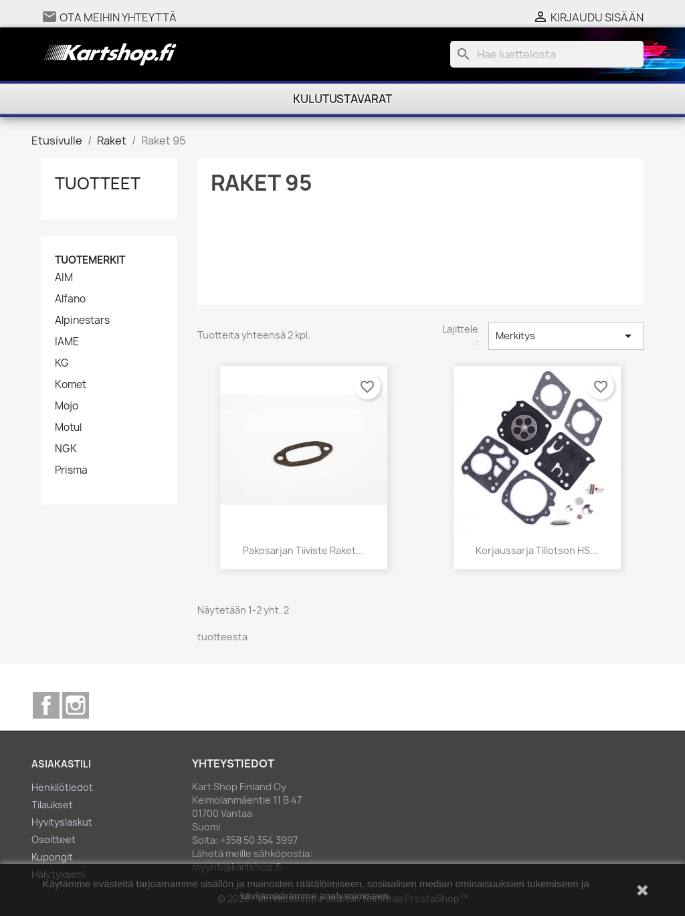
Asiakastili (61, 763)
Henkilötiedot (62, 787)
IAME (67, 342)
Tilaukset (52, 804)
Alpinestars (82, 320)
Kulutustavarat (342, 99)
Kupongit (52, 856)
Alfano (70, 299)
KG (62, 363)
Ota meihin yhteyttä (118, 17)
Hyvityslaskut (61, 822)
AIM (64, 277)
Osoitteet (53, 839)
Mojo (66, 406)
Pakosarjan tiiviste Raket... (303, 550)
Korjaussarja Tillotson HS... (537, 550)
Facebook (46, 705)
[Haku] (547, 54)
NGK (66, 449)
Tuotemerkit (90, 260)
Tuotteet (97, 183)
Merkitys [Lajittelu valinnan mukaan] (566, 336)
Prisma (71, 470)
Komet (70, 384)
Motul (68, 427)
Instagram (75, 705)
